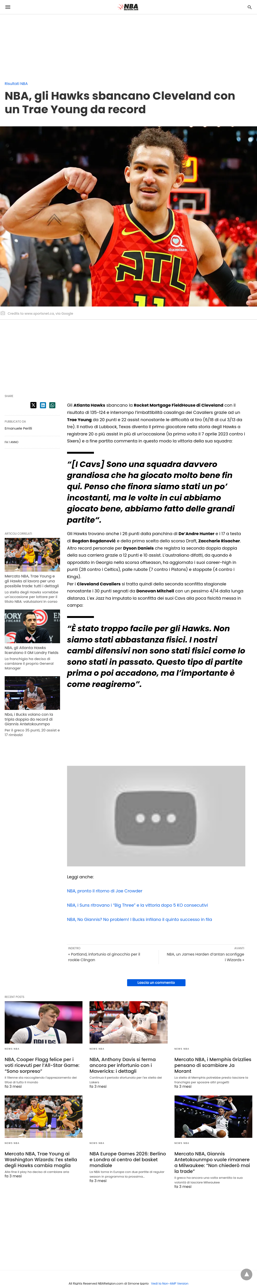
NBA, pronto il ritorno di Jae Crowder (104, 891)
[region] (35, 44)
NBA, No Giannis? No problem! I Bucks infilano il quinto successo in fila (139, 919)
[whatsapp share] (52, 405)
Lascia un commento (156, 982)
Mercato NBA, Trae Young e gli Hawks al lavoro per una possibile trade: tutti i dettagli (32, 581)
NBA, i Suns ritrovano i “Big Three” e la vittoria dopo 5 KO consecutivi (137, 905)
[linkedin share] (43, 405)
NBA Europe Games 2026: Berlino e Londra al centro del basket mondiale (127, 1159)
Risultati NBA (16, 83)
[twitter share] (33, 405)
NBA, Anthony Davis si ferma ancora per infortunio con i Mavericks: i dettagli (122, 1065)
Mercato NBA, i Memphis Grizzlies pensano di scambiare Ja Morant (213, 1065)
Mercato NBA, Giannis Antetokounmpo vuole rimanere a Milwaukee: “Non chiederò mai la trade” (212, 1162)
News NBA (12, 1049)
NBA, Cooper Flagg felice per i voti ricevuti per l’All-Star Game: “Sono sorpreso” (42, 1065)
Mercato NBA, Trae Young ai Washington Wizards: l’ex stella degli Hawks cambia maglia (41, 1159)
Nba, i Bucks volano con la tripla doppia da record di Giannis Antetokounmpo (29, 719)
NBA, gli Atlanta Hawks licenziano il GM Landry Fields (31, 650)
